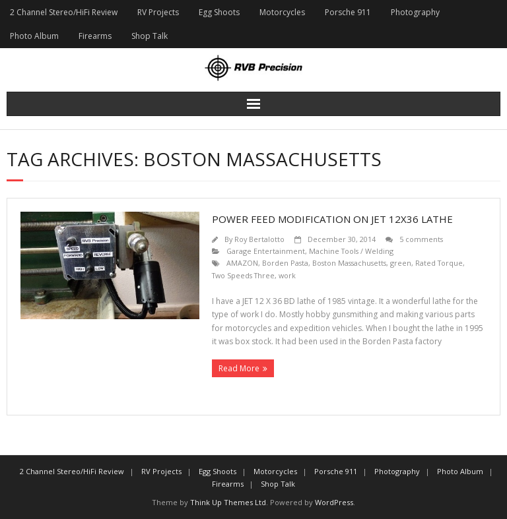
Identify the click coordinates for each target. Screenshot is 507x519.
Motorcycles (282, 12)
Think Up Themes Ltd (228, 502)
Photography (415, 12)
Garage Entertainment (265, 251)
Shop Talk (149, 36)
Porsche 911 (348, 12)
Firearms (95, 36)
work (287, 275)
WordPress (334, 502)
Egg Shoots (219, 12)
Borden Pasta (285, 263)
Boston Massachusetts (349, 263)
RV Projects (158, 12)
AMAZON (242, 263)
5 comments (421, 239)
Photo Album (34, 36)
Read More (239, 368)
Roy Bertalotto (259, 239)
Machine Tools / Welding (351, 251)
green (400, 263)
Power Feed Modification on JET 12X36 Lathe (332, 219)
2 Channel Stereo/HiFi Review (64, 12)
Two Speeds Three (243, 275)
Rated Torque (439, 263)
